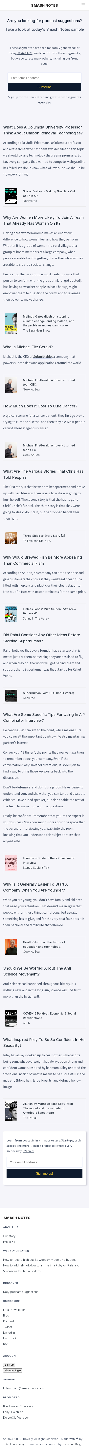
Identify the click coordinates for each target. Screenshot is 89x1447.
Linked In (9, 1332)
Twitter (7, 1327)
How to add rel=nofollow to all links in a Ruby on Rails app (41, 1265)
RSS (6, 1343)
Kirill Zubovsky (15, 1444)
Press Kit (9, 1241)
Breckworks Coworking (18, 1406)
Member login (13, 1370)
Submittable (42, 356)
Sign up (9, 1364)
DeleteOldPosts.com (17, 1417)
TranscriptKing (71, 1444)
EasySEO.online (13, 1411)
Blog (6, 1315)
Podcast (8, 1321)
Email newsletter (14, 1309)
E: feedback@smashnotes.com (24, 1388)
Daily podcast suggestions (20, 1291)
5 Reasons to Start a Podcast (22, 1271)
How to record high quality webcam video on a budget (39, 1259)
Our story (9, 1236)
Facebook (9, 1338)
